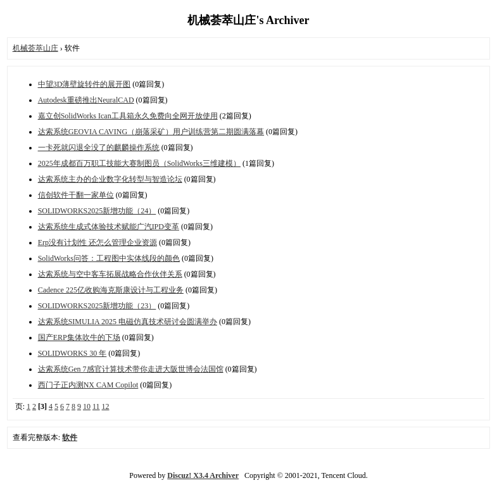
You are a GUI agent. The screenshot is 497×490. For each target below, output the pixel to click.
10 (87, 406)
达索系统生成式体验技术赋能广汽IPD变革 (108, 226)
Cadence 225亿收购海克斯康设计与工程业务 (111, 290)
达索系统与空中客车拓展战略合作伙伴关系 (110, 274)
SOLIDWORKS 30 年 (72, 353)
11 (96, 406)
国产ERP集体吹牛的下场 (79, 337)
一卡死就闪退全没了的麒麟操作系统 (99, 147)
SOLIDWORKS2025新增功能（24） (97, 210)
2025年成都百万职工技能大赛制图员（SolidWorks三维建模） (139, 163)
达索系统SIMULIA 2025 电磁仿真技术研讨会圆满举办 (127, 321)
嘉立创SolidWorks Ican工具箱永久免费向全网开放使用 (128, 115)
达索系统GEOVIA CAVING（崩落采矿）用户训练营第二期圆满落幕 (151, 131)
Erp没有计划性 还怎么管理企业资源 (97, 242)
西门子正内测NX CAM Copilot (88, 384)
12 (106, 406)
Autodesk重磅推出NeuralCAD (86, 100)
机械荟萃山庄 (35, 48)
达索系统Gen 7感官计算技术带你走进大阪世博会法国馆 (130, 369)
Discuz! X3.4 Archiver (203, 475)
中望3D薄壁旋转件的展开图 (84, 84)
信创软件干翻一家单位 (76, 195)
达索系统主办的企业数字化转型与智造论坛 (110, 179)
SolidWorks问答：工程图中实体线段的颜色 (109, 258)
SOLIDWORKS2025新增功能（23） (97, 305)
